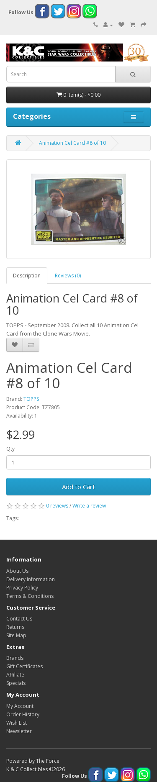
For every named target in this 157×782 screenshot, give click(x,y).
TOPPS (31, 399)
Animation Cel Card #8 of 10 (72, 142)
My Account (19, 706)
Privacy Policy (22, 587)
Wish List (16, 722)
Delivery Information (30, 579)
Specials (16, 683)
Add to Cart (78, 486)
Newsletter (19, 731)
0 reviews (57, 505)
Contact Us (19, 618)
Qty (10, 448)
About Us (17, 570)
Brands (14, 657)
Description (27, 275)
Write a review (89, 505)
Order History (22, 714)
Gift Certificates (24, 666)
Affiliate (15, 674)
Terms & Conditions (30, 596)
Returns (15, 627)
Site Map (16, 635)
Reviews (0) (68, 275)
